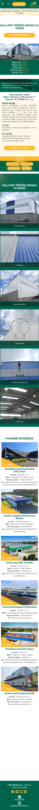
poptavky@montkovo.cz (19, 806)
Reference (16, 11)
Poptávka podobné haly (19, 35)
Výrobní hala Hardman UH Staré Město (19, 607)
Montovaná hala (26, 164)
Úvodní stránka (6, 11)
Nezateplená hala (12, 164)
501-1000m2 (26, 168)
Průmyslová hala (13, 168)
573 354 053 (19, 798)
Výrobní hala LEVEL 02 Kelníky (19, 562)
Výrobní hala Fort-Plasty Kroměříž (19, 693)
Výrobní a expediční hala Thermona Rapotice (19, 516)
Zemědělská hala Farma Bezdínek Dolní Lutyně (19, 470)
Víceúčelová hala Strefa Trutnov (19, 649)
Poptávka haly (19, 4)
